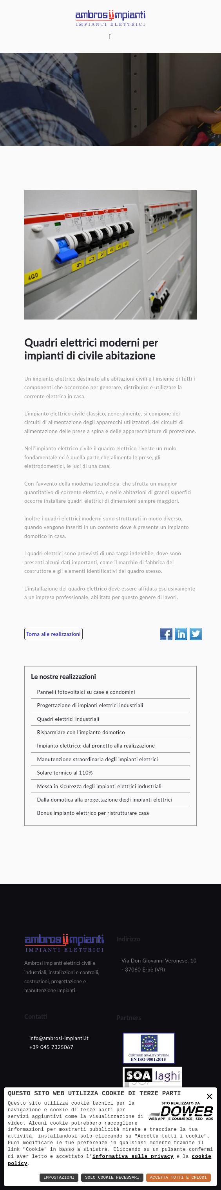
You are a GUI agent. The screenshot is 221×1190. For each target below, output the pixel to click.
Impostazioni (58, 1178)
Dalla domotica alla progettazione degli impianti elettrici (104, 799)
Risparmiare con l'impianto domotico (81, 732)
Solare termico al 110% (65, 772)
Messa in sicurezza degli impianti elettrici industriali (99, 786)
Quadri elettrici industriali (68, 719)
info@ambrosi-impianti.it (59, 1038)
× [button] (210, 1097)
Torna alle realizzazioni (53, 634)
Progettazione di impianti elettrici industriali (90, 705)
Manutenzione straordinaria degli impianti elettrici (97, 759)
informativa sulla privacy (133, 1155)
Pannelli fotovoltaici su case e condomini (86, 692)
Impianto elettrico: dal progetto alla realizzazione (96, 745)
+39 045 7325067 (51, 1047)
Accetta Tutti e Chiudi (178, 1178)
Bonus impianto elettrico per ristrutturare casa (93, 813)
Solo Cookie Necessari (112, 1178)
